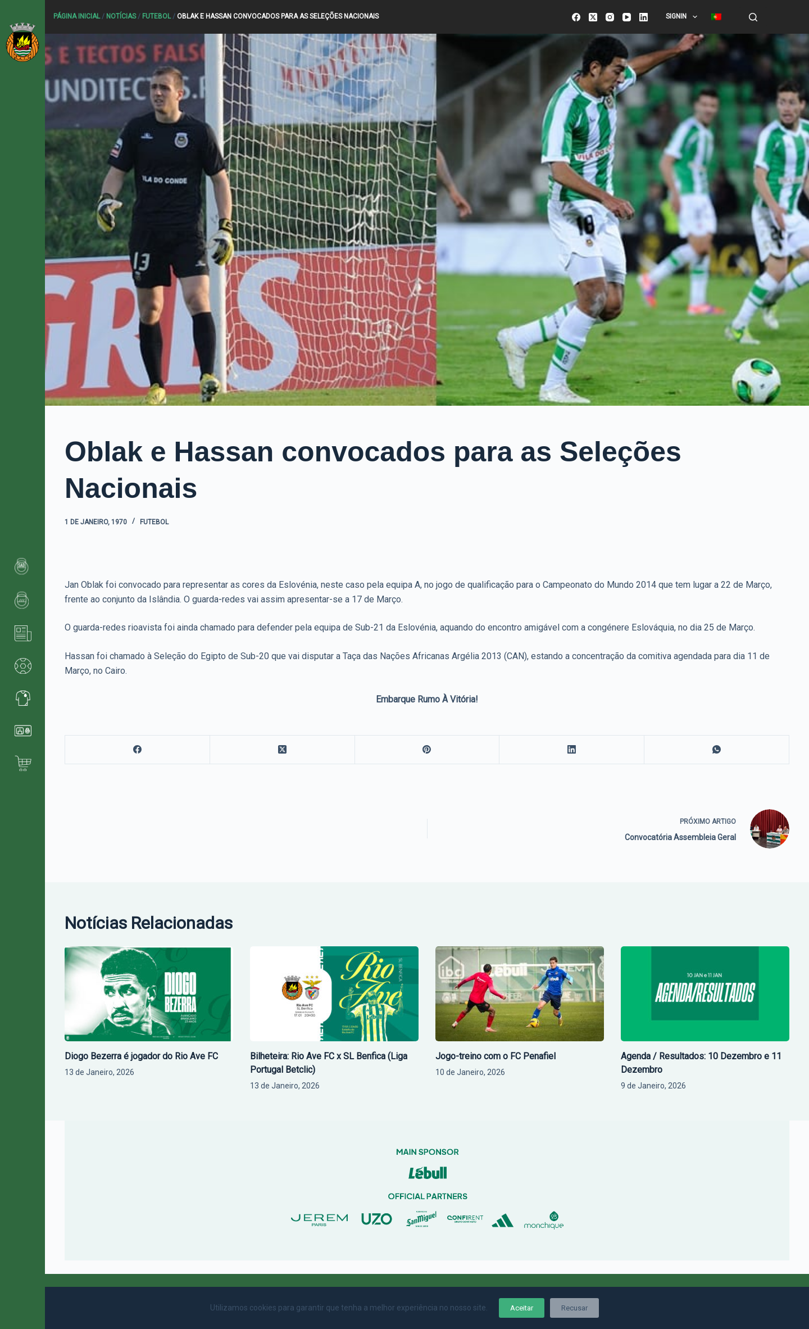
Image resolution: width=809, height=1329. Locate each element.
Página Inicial (76, 16)
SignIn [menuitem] (683, 17)
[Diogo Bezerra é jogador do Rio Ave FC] (149, 993)
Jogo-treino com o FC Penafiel (495, 1056)
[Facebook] (576, 17)
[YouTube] (626, 17)
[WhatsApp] (716, 750)
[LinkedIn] (643, 17)
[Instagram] (610, 17)
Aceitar (521, 1308)
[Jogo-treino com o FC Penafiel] (519, 993)
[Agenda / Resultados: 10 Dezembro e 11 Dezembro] (705, 993)
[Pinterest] (427, 750)
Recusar (574, 1308)
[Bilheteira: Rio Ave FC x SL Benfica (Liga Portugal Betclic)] (334, 993)
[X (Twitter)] (593, 17)
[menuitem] (716, 17)
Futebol (156, 16)
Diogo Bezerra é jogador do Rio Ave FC (141, 1056)
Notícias (121, 16)
